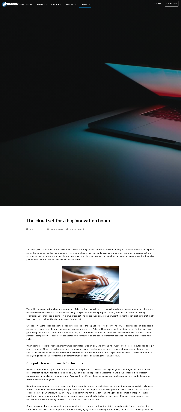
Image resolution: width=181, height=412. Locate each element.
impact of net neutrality (101, 326)
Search (158, 4)
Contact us (171, 4)
